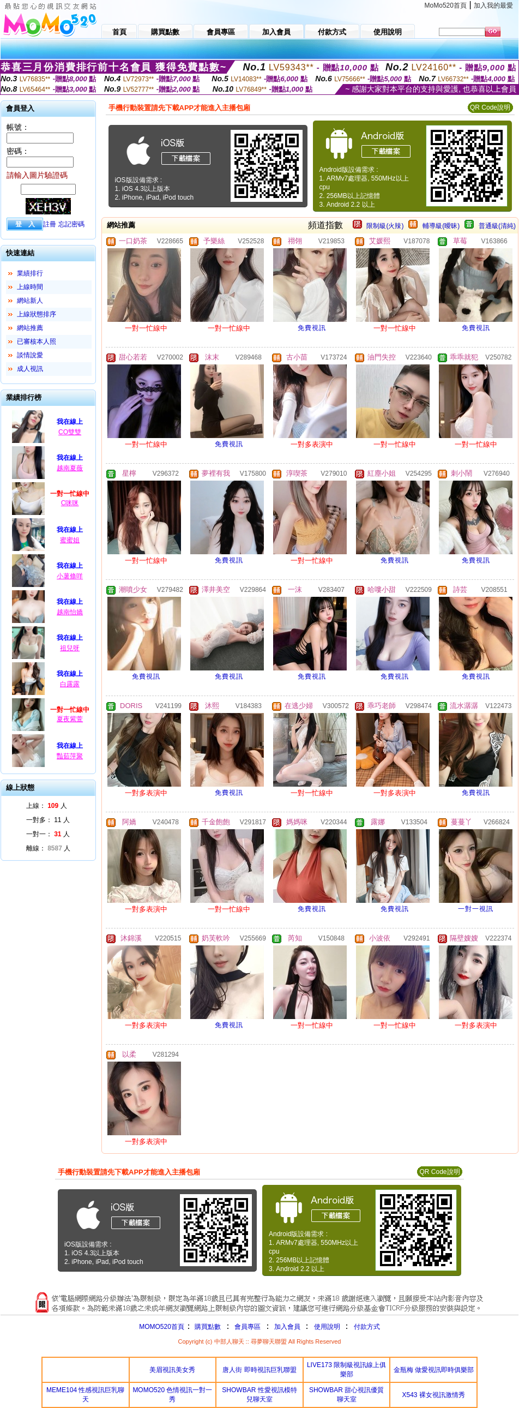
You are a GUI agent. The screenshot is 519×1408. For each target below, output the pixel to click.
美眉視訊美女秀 (172, 1370)
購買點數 (207, 1327)
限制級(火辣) (384, 226)
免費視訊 (312, 328)
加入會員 (287, 1327)
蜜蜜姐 (70, 540)
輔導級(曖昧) (441, 226)
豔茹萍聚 (70, 756)
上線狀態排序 (36, 314)
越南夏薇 (70, 468)
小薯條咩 (70, 576)
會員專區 (247, 1327)
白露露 (70, 684)
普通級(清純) (497, 226)
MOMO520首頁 (161, 1327)
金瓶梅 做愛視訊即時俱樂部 (434, 1370)
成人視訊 (30, 369)
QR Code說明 (490, 107)
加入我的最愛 (493, 5)
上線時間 (30, 287)
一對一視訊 (475, 909)
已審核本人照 (36, 341)
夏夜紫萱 (70, 719)
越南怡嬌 (70, 612)
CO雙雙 (69, 432)
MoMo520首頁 (446, 5)
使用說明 (327, 1327)
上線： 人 (46, 806)
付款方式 (367, 1327)
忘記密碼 (71, 224)
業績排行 (30, 273)
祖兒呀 (70, 648)
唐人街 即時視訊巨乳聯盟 (259, 1370)
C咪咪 (70, 503)
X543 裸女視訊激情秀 (433, 1395)
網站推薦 (30, 328)
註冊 (49, 224)
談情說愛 (30, 355)
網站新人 (30, 300)
